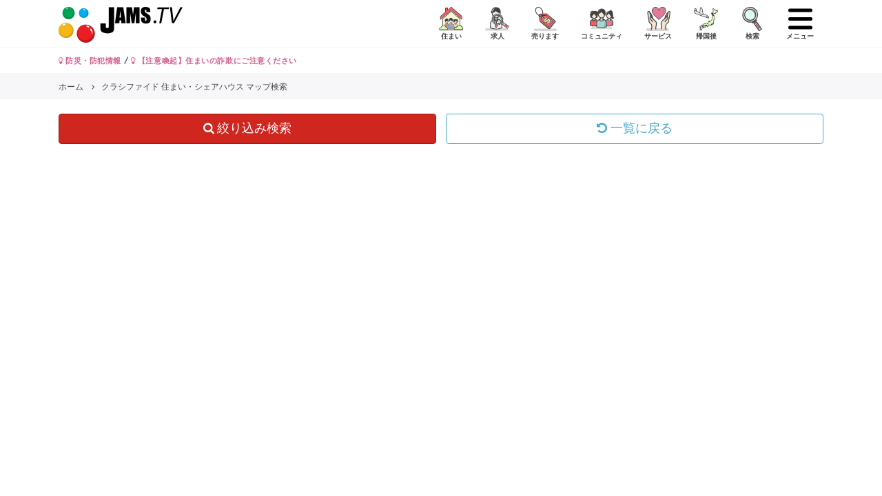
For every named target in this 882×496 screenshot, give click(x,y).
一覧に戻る (635, 128)
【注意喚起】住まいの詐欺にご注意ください (214, 60)
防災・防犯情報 (90, 60)
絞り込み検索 (247, 128)
